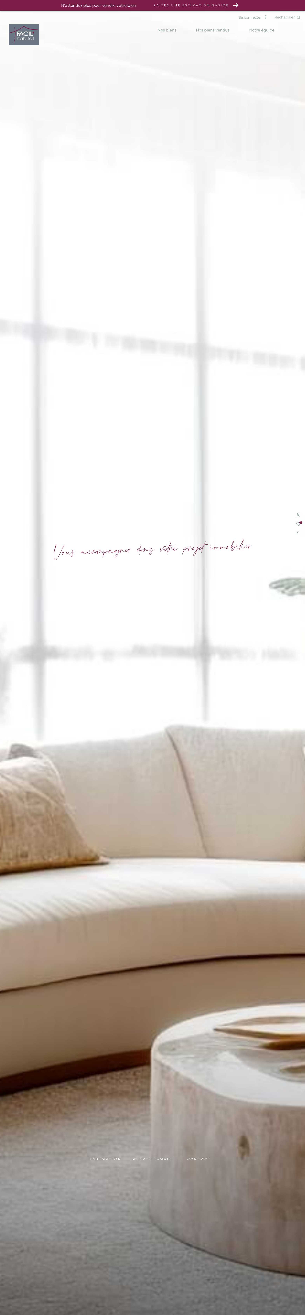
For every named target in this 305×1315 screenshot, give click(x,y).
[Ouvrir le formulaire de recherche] (287, 17)
